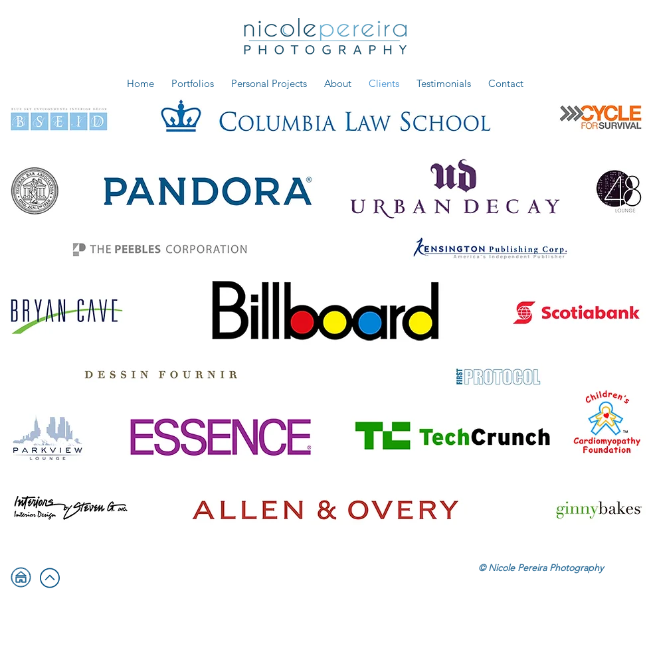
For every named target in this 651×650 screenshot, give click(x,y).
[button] (193, 83)
